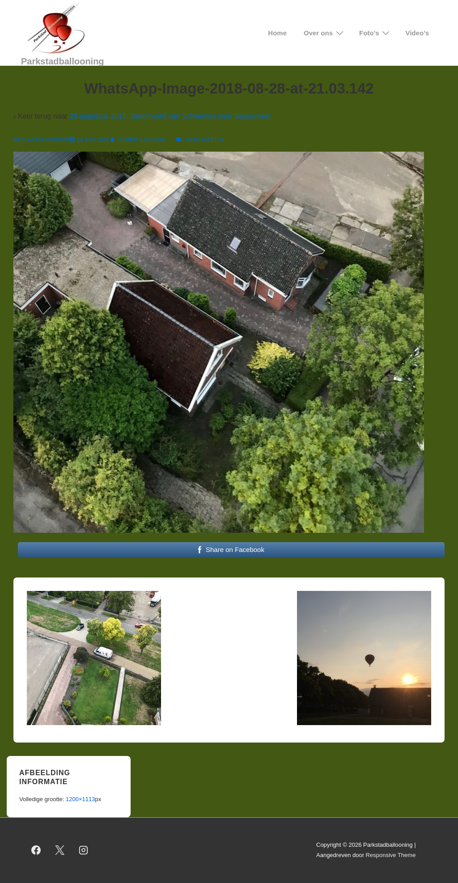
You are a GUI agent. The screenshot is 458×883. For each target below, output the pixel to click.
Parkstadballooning (62, 61)
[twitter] (59, 850)
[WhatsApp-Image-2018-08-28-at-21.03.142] (93, 140)
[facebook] (36, 850)
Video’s (417, 33)
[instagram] (83, 850)
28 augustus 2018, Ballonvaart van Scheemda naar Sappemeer (170, 116)
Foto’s (375, 33)
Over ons (325, 33)
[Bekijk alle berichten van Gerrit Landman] (139, 140)
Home (277, 33)
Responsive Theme (391, 855)
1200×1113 (80, 799)
